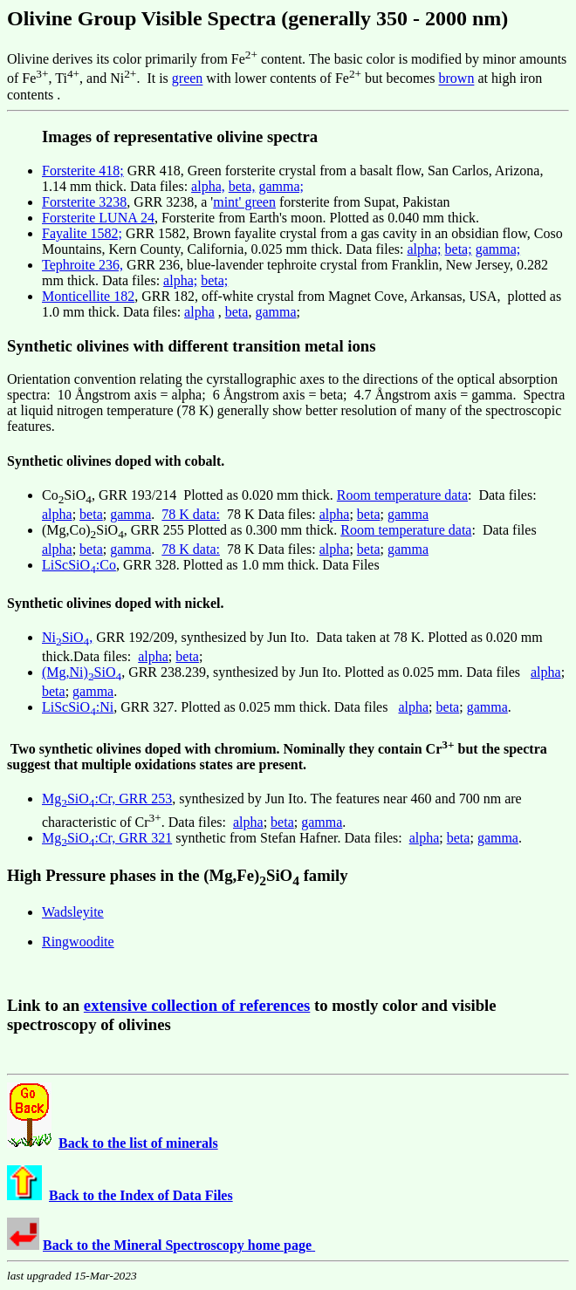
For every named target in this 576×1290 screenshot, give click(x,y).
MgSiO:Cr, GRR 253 (107, 798)
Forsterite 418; (83, 170)
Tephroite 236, (82, 264)
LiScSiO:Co (79, 564)
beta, (242, 186)
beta (237, 311)
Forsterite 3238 (84, 202)
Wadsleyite (73, 911)
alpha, (208, 186)
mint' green (244, 202)
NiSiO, (67, 637)
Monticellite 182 (88, 296)
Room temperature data (402, 495)
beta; (458, 249)
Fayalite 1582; (82, 233)
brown (457, 79)
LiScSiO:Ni (77, 707)
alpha (199, 311)
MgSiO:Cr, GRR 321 (107, 837)
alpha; (424, 249)
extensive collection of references (197, 1005)
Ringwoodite (78, 941)
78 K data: (190, 514)
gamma (275, 311)
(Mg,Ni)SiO (81, 672)
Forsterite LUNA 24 (98, 217)
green (187, 79)
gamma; (281, 186)
